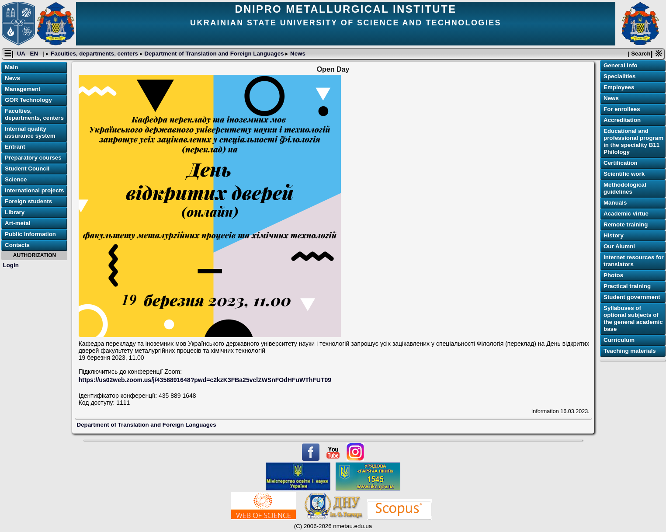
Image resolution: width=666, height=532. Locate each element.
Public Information (30, 234)
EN (35, 54)
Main (11, 67)
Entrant (15, 147)
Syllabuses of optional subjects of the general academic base (633, 319)
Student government (632, 297)
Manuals (615, 203)
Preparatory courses (33, 158)
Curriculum (619, 340)
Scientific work (624, 174)
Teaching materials (630, 351)
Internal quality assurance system (30, 132)
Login (11, 265)
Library (14, 212)
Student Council (27, 169)
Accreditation (622, 120)
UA (22, 54)
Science (16, 180)
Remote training (626, 225)
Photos (613, 275)
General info (621, 66)
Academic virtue (626, 214)
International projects (34, 191)
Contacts (17, 245)
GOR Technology (28, 100)
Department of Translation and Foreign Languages (214, 54)
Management (22, 89)
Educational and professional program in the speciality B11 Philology (633, 142)
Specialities (619, 76)
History (614, 236)
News (296, 54)
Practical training (627, 286)
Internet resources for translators (634, 261)
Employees (619, 87)
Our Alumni (619, 246)
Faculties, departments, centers (94, 54)
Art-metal (18, 223)
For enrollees (622, 109)
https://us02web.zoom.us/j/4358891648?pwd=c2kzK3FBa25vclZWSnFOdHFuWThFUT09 (205, 380)
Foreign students (28, 201)
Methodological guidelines (625, 188)
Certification (621, 163)
